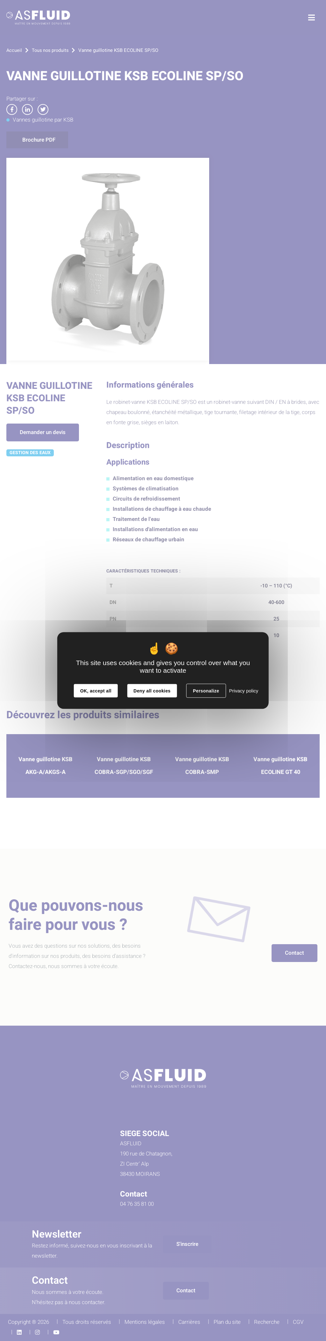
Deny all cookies (151, 690)
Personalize (206, 690)
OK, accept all (95, 690)
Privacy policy (244, 690)
